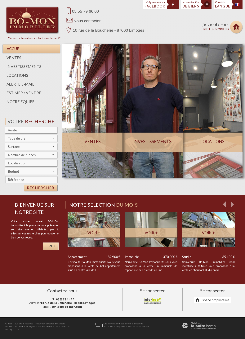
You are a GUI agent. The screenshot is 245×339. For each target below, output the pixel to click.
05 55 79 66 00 (85, 11)
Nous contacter (87, 21)
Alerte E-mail (20, 84)
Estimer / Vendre (24, 93)
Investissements (24, 66)
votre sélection (191, 4)
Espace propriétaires (212, 300)
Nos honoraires (45, 326)
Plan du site (11, 326)
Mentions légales (27, 326)
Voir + (93, 232)
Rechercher (40, 188)
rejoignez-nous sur (155, 4)
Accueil (15, 48)
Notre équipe (20, 101)
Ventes (14, 57)
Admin (65, 326)
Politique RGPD (12, 329)
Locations (17, 75)
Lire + (51, 246)
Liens (57, 326)
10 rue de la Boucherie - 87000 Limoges (108, 30)
